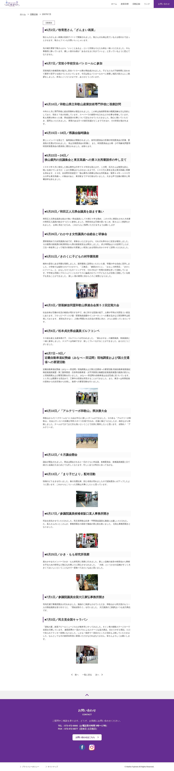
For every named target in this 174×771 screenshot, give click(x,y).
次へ (97, 675)
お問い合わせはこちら (85, 737)
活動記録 (34, 14)
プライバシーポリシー (30, 767)
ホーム (23, 14)
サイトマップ (53, 767)
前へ (77, 675)
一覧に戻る (87, 675)
